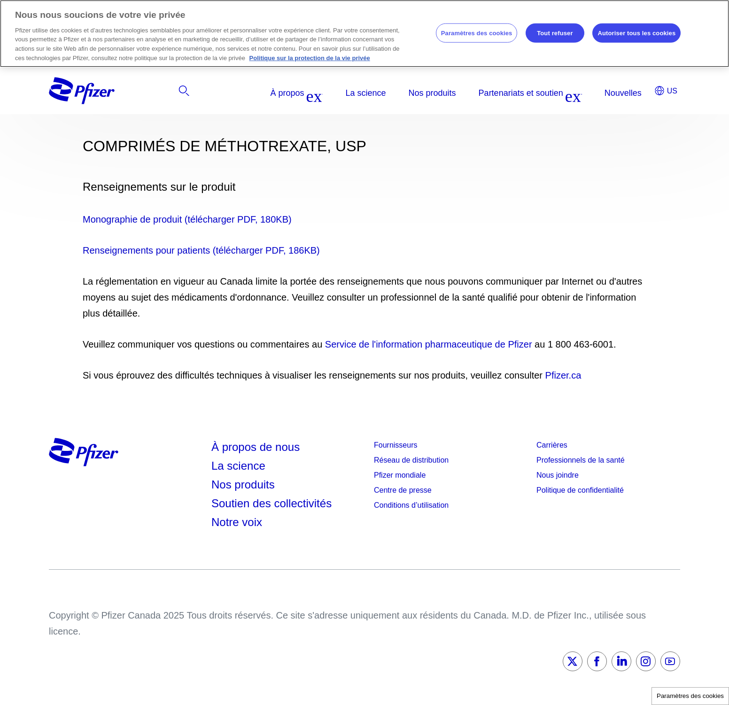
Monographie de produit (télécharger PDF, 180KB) (187, 219)
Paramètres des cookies (690, 695)
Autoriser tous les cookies (636, 32)
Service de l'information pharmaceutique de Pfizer (428, 344)
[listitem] (581, 93)
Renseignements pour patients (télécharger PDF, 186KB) (201, 250)
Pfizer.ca (563, 375)
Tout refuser (555, 32)
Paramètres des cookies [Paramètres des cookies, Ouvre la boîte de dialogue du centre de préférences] (476, 32)
